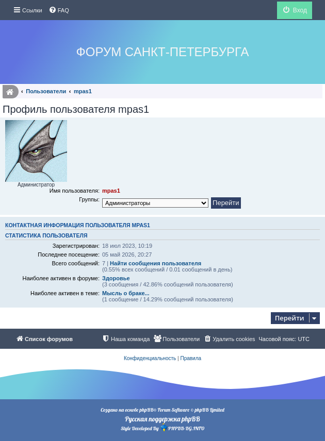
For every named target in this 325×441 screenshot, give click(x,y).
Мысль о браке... (126, 293)
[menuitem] (58, 10)
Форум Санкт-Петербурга (162, 52)
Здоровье (116, 278)
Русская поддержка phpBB (162, 419)
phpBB (146, 409)
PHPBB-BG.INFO (182, 427)
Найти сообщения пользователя (155, 263)
